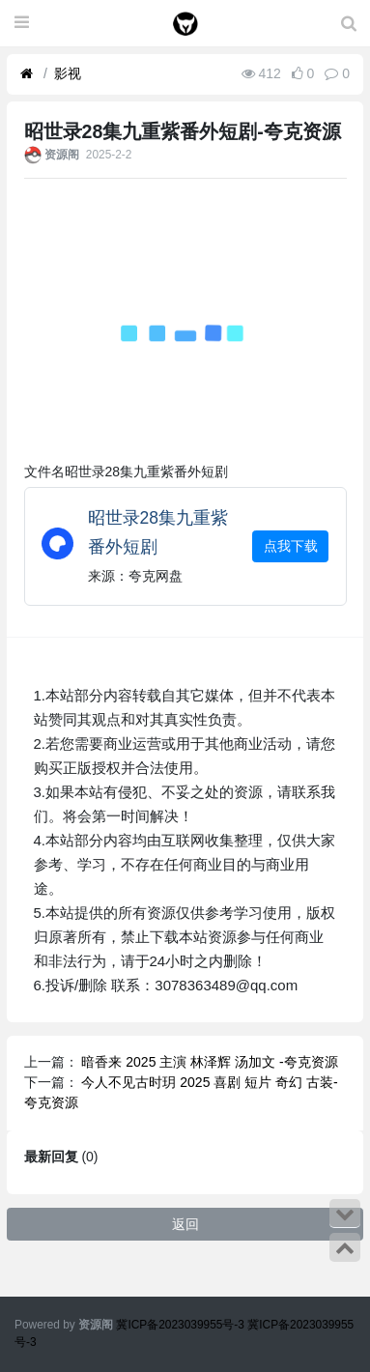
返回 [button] (185, 1224)
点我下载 (291, 546)
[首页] (26, 74)
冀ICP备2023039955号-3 (181, 1324)
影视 (67, 73)
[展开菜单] (21, 23)
